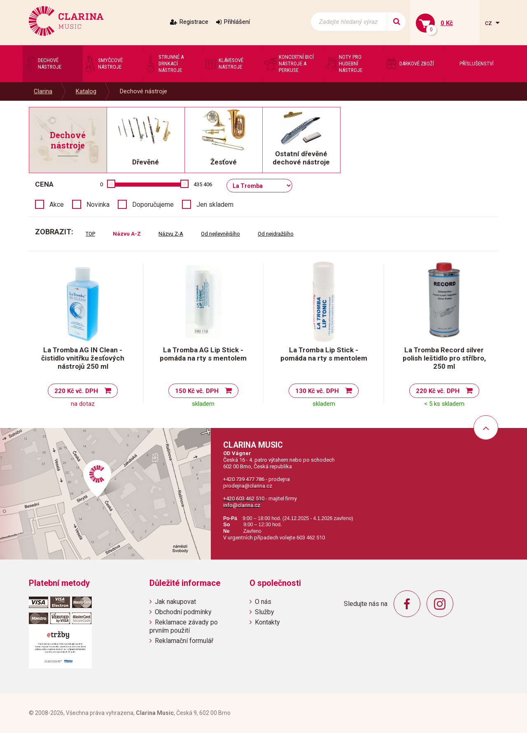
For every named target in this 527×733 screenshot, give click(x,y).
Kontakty (267, 622)
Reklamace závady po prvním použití (183, 626)
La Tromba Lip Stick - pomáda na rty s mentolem (323, 354)
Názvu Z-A (171, 234)
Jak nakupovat (175, 602)
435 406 (203, 184)
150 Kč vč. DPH (197, 391)
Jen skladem (214, 204)
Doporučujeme (153, 204)
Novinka (98, 204)
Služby (264, 612)
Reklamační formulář (184, 641)
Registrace (194, 21)
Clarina (43, 91)
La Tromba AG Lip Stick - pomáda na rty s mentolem (203, 354)
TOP (90, 234)
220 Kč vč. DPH (76, 391)
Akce (56, 204)
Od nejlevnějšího (220, 234)
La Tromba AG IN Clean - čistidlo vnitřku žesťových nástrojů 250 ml (82, 358)
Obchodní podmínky (183, 612)
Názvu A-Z (127, 234)
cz (489, 23)
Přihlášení (237, 21)
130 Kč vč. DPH (317, 391)
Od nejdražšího (276, 234)
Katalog (86, 91)
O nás (263, 602)
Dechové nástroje (143, 91)
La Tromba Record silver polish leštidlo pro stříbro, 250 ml (444, 358)
